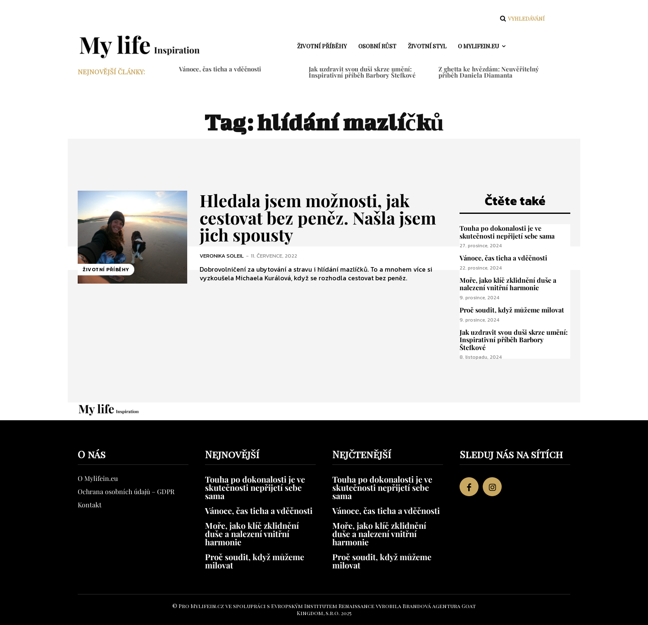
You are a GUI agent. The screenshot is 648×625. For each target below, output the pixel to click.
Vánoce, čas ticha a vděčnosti (220, 69)
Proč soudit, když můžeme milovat (512, 309)
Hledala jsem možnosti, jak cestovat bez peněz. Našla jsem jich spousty (320, 217)
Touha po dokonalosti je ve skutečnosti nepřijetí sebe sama (507, 232)
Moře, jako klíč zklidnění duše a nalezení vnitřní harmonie (508, 284)
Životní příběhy (106, 269)
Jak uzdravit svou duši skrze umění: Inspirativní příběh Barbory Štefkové (362, 72)
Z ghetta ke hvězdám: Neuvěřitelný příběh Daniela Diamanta (488, 72)
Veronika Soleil (222, 255)
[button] (521, 18)
